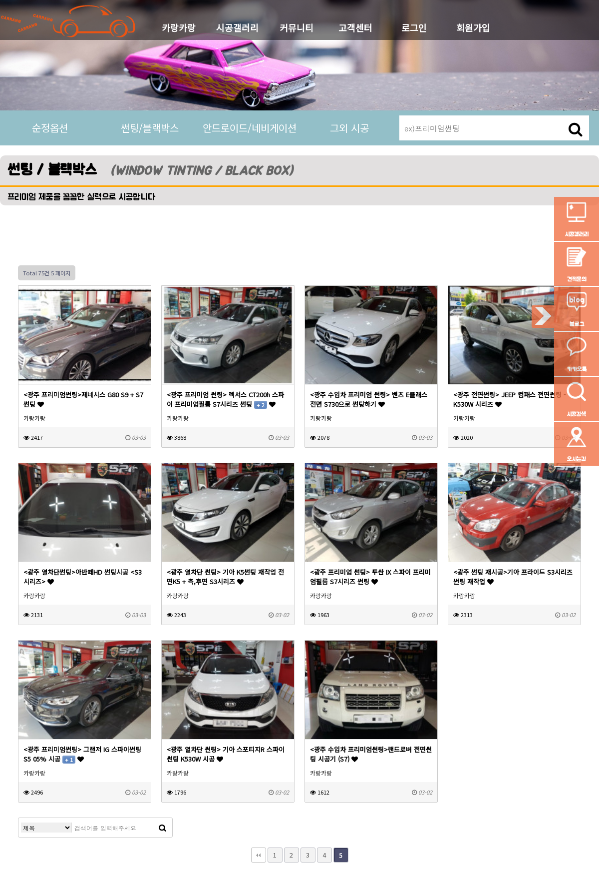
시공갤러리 (237, 27)
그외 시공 (349, 127)
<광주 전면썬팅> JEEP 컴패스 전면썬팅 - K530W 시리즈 (509, 399)
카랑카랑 (179, 27)
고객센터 (355, 27)
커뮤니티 (296, 27)
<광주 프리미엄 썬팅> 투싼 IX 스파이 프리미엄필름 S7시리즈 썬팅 (370, 576)
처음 (258, 855)
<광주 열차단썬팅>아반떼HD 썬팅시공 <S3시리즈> (82, 576)
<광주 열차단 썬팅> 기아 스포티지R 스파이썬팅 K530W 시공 (226, 754)
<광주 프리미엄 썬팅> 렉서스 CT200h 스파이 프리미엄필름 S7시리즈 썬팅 (225, 399)
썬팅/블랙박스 (150, 127)
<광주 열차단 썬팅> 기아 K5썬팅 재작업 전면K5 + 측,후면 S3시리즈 (225, 576)
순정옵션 (50, 127)
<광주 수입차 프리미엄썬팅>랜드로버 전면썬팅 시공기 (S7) (371, 754)
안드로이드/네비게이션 (250, 127)
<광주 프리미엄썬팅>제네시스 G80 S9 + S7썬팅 (83, 399)
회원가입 (473, 27)
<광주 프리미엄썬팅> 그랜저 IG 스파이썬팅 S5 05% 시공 (82, 754)
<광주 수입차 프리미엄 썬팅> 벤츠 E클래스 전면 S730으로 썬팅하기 (368, 399)
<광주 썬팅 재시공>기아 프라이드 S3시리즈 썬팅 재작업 (513, 576)
